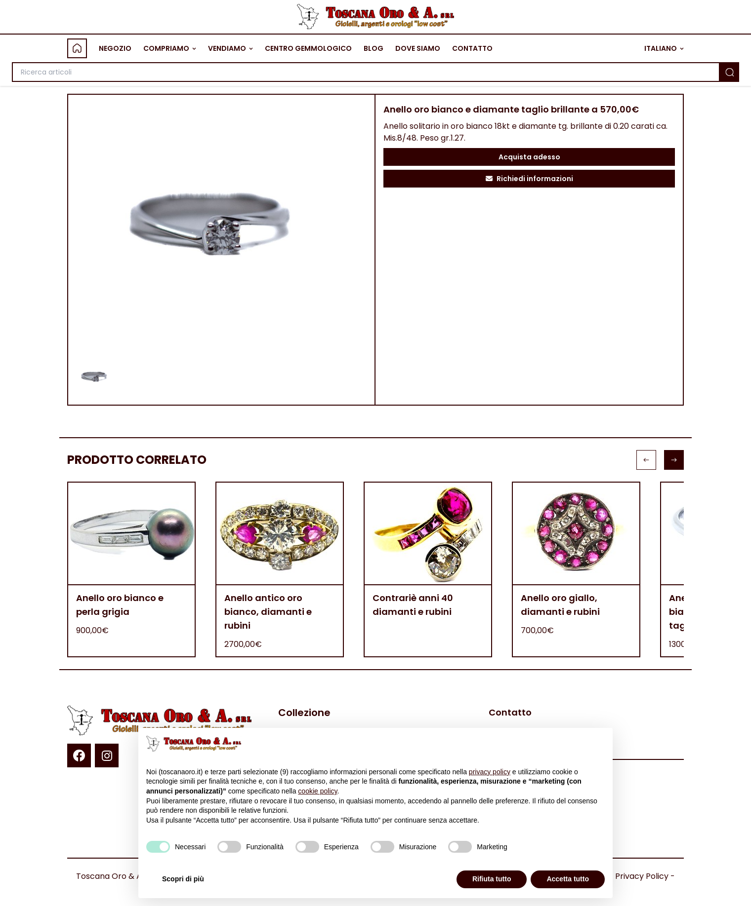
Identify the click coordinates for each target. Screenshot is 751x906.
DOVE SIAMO (417, 48)
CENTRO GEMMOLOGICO (308, 48)
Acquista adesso (529, 157)
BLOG (373, 48)
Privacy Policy (641, 876)
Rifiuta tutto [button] (491, 879)
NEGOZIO (115, 48)
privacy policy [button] (489, 772)
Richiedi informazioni (529, 179)
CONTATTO (472, 48)
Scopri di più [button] (183, 879)
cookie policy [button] (317, 791)
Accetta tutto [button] (567, 879)
